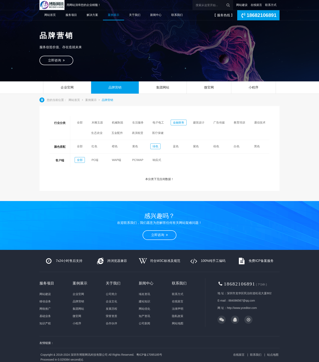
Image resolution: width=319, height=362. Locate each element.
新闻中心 (156, 14)
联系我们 (177, 14)
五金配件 (117, 133)
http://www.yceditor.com (242, 308)
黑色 (257, 146)
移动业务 (45, 301)
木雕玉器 (97, 122)
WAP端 (116, 160)
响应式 (157, 160)
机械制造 (117, 122)
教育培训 (239, 122)
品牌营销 (114, 87)
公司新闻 (144, 323)
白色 (236, 146)
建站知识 (144, 301)
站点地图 (273, 354)
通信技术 (259, 122)
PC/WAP (137, 160)
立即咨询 (56, 60)
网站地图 (177, 323)
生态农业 (97, 133)
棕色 (216, 146)
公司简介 (111, 294)
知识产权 (45, 323)
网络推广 (45, 308)
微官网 (209, 87)
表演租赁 (137, 133)
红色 (94, 146)
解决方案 (92, 14)
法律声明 (177, 308)
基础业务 (45, 316)
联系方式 (270, 5)
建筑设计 (198, 122)
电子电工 (158, 122)
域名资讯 (144, 294)
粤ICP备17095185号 (149, 354)
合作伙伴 (111, 323)
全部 (80, 122)
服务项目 (71, 14)
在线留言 (256, 5)
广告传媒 (219, 122)
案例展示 (113, 14)
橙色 (115, 146)
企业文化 (111, 301)
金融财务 (178, 122)
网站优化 (144, 308)
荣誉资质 (111, 316)
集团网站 (162, 87)
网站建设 (242, 5)
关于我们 (134, 14)
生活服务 (138, 122)
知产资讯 (144, 316)
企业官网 (67, 87)
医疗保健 (158, 133)
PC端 (95, 160)
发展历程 (111, 308)
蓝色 (176, 146)
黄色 (135, 146)
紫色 (196, 146)
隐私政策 (177, 316)
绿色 (155, 146)
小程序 (253, 87)
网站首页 (50, 14)
